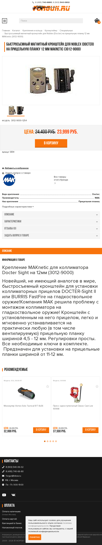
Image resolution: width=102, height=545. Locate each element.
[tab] (18, 206)
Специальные (66, 30)
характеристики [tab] (51, 221)
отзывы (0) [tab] (51, 228)
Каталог (16, 30)
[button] (45, 441)
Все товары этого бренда (61, 180)
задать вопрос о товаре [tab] (51, 235)
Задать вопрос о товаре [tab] (18, 173)
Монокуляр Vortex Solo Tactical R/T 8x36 (23, 406)
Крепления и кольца (32, 30)
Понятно (35, 537)
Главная (6, 30)
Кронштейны (51, 30)
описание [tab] (51, 214)
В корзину (51, 143)
